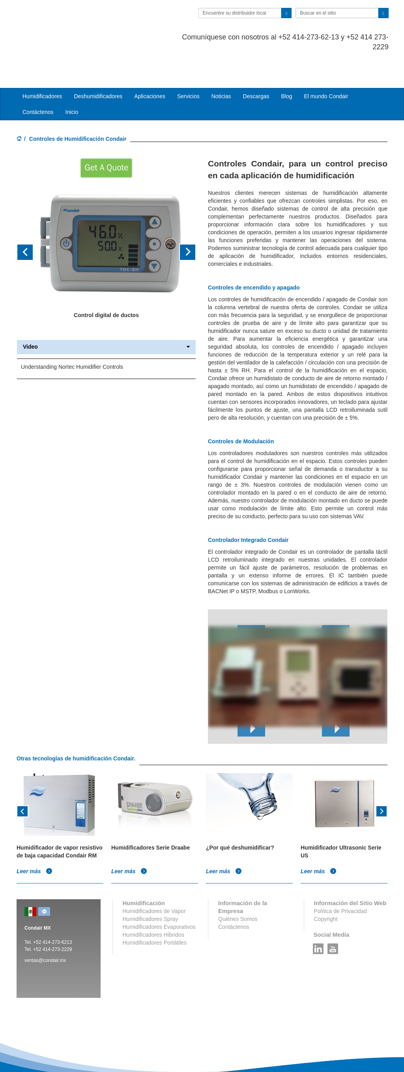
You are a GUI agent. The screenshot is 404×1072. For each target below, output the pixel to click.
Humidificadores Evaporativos (159, 895)
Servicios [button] (188, 65)
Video (106, 315)
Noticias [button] (221, 65)
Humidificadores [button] (42, 65)
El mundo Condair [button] (326, 65)
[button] (30, 220)
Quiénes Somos (238, 887)
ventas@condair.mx (45, 929)
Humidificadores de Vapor (154, 879)
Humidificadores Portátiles (155, 911)
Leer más (34, 840)
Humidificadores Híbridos (153, 903)
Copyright (326, 887)
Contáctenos (38, 80)
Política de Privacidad (340, 879)
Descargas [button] (256, 65)
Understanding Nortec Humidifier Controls (72, 335)
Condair (62, 18)
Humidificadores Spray (150, 887)
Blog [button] (286, 65)
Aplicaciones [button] (149, 65)
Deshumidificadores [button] (98, 65)
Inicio (72, 80)
